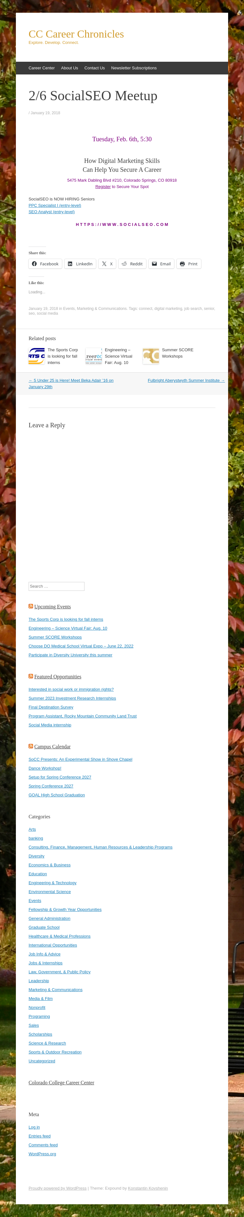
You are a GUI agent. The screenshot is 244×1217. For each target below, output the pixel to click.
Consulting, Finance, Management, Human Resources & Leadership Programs (101, 847)
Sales (34, 1025)
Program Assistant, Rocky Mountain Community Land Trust (83, 716)
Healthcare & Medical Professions (60, 936)
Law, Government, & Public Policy (60, 971)
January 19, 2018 (45, 113)
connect (145, 308)
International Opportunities (53, 945)
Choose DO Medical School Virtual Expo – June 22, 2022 (81, 646)
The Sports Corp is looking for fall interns (63, 356)
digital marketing (168, 308)
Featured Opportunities (57, 676)
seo (32, 313)
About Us (69, 68)
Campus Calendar (52, 746)
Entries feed (40, 1136)
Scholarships (40, 1034)
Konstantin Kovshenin (148, 1188)
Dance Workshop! (45, 768)
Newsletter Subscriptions (134, 68)
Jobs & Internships (46, 963)
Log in (34, 1127)
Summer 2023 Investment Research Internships (72, 698)
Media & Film (41, 998)
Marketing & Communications (102, 308)
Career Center (42, 68)
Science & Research (47, 1043)
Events (69, 308)
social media (47, 313)
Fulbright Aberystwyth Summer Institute (186, 380)
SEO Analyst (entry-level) (52, 211)
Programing (39, 1016)
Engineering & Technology (53, 882)
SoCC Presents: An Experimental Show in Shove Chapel (80, 759)
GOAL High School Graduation (57, 795)
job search (193, 308)
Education (38, 873)
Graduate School (44, 927)
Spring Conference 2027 (51, 786)
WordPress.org (42, 1153)
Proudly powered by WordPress (58, 1188)
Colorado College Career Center (61, 1082)
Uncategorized (42, 1061)
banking (36, 838)
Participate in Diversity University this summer (70, 655)
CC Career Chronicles (76, 34)
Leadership (39, 980)
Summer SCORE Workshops (55, 637)
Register (103, 186)
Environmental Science (50, 891)
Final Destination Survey (51, 707)
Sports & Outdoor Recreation (55, 1052)
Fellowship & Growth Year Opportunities (65, 909)
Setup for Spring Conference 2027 (60, 777)
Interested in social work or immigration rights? (71, 689)
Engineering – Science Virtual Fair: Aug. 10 (118, 356)
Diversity (36, 856)
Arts (32, 829)
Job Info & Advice (44, 954)
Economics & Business (50, 865)
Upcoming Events (52, 606)
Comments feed (43, 1145)
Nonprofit (37, 1007)
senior (209, 308)
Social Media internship (50, 725)
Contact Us (95, 68)
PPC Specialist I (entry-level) (55, 205)
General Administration (50, 918)
